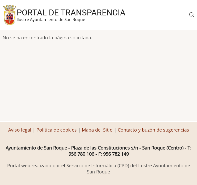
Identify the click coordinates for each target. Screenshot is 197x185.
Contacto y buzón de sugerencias (153, 130)
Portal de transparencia (71, 12)
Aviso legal (20, 130)
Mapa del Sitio (97, 130)
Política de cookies (56, 130)
